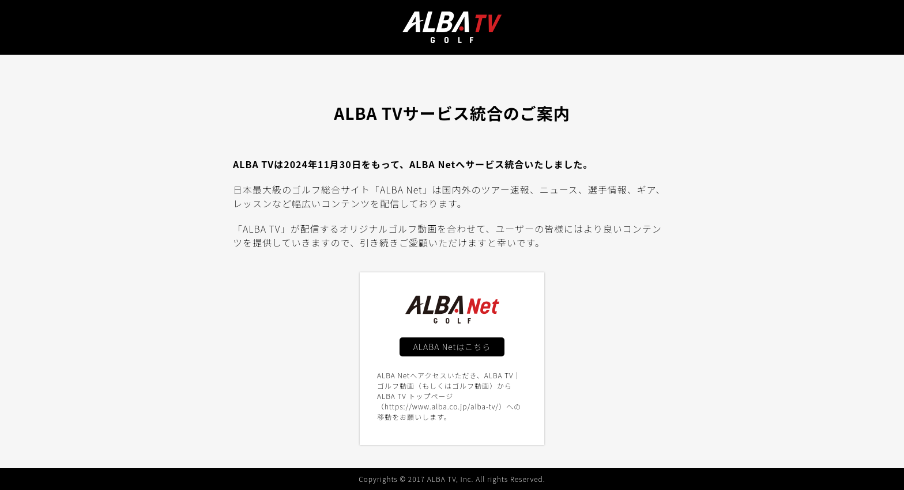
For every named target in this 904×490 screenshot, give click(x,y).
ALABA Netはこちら (452, 346)
